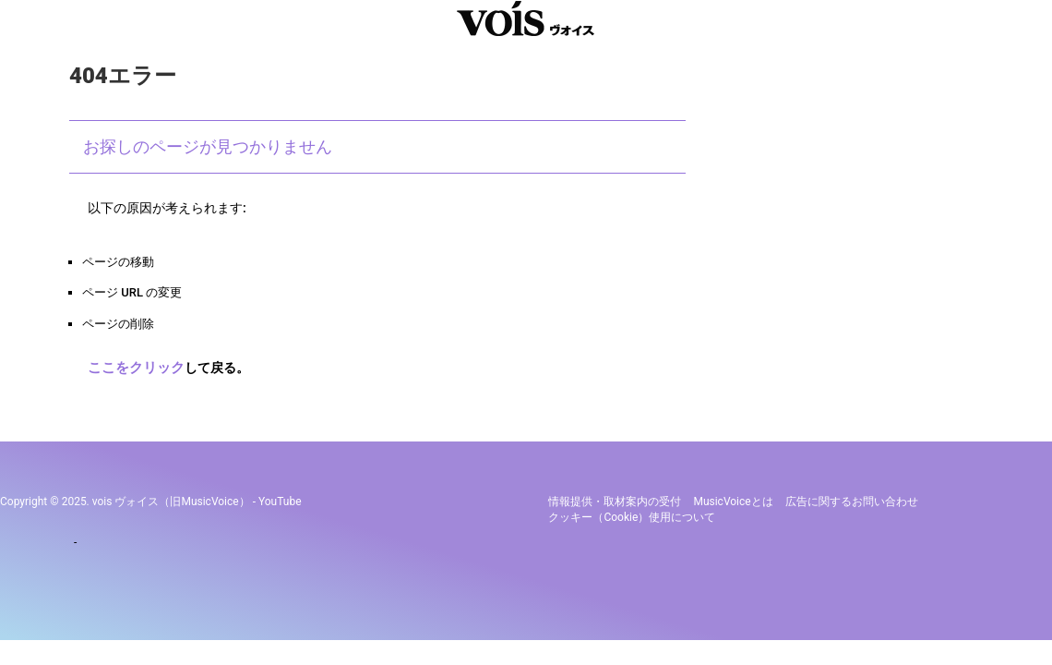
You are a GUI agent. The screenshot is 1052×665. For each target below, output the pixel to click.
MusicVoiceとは (732, 497)
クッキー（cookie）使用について (631, 513)
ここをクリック (133, 366)
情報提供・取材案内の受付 (614, 497)
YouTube (280, 497)
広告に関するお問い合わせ (851, 497)
